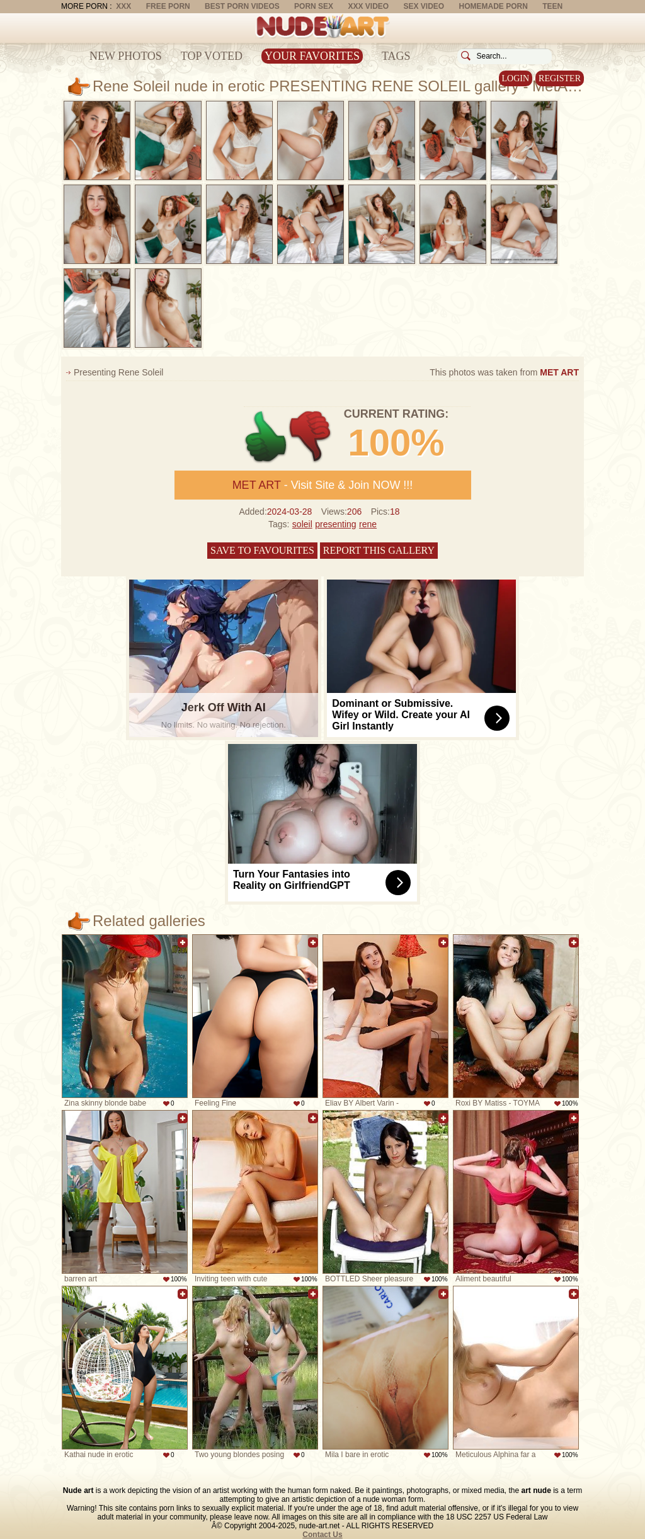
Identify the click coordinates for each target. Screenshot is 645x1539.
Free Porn (168, 6)
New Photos (125, 56)
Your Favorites (312, 56)
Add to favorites (183, 942)
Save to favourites (262, 550)
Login (516, 78)
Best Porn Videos (242, 6)
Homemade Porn (493, 6)
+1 (266, 437)
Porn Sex (313, 6)
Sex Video (423, 6)
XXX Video (368, 6)
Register (560, 78)
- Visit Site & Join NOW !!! (322, 485)
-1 (310, 437)
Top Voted (212, 56)
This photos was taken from (504, 372)
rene (368, 524)
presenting (335, 524)
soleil (302, 524)
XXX (123, 6)
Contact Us (322, 1534)
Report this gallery (379, 550)
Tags (396, 56)
